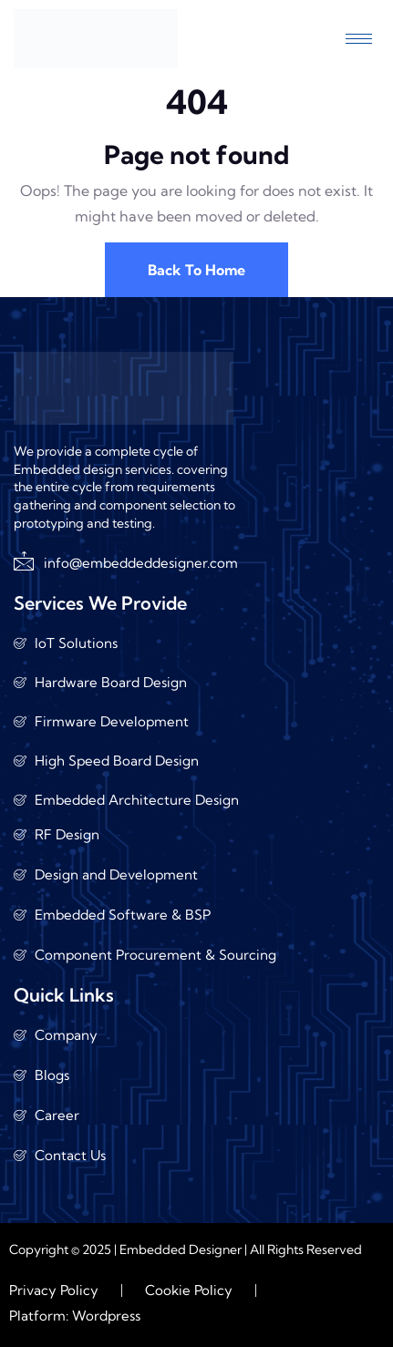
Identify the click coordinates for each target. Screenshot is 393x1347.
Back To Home (196, 270)
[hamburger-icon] (358, 38)
